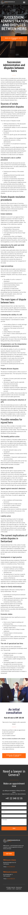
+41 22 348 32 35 (14, 798)
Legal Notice (18, 888)
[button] (24, 2)
